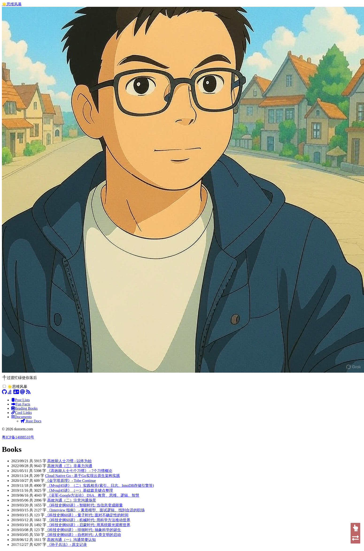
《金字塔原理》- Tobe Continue (70, 481)
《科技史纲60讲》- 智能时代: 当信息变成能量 (85, 505)
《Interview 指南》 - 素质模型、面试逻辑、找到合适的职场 (96, 510)
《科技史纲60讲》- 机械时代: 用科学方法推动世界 (88, 520)
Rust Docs (31, 421)
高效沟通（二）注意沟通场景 (71, 500)
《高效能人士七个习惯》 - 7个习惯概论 (79, 471)
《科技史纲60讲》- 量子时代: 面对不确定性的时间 (86, 515)
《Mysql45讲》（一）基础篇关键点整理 (80, 490)
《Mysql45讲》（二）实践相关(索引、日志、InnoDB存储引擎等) (100, 485)
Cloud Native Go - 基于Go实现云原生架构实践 (82, 476)
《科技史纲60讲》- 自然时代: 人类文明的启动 (83, 535)
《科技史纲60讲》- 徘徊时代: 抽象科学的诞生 (83, 530)
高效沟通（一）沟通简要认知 (71, 540)
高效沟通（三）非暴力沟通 (69, 466)
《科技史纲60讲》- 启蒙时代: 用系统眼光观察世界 (88, 525)
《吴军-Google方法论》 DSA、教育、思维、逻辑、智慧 (93, 495)
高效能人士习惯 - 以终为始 (69, 461)
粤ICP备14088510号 (18, 437)
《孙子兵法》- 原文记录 (67, 545)
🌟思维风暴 (12, 4)
